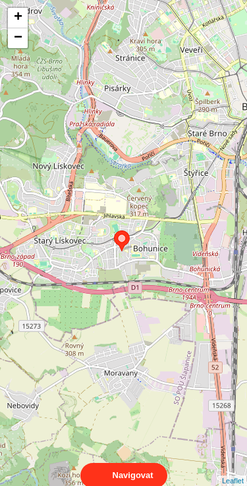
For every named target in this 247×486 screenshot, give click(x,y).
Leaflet (233, 469)
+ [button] (18, 18)
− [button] (18, 38)
